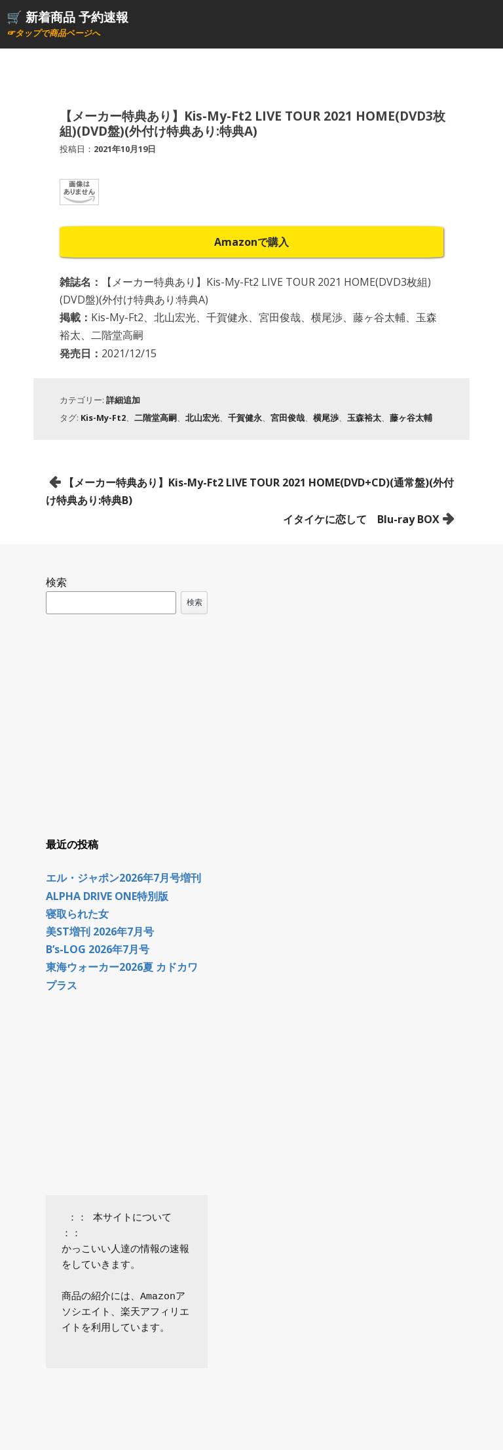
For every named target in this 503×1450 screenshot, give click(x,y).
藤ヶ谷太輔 (411, 417)
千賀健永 (245, 417)
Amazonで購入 (251, 242)
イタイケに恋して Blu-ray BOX (361, 519)
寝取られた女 (77, 914)
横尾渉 (326, 417)
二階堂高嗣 (155, 417)
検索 (56, 582)
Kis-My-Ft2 (103, 417)
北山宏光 (202, 417)
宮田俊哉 (287, 417)
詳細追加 (123, 400)
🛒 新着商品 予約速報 (67, 17)
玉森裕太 (364, 417)
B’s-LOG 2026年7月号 (97, 949)
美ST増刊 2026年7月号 (100, 931)
